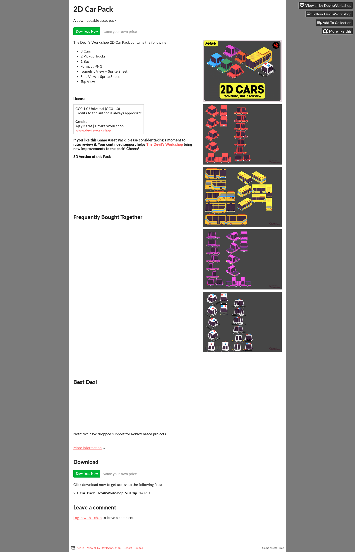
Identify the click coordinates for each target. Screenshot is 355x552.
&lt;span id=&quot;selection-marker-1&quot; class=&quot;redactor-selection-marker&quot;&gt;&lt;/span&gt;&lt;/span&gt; (135, 408)
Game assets (269, 548)
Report (128, 548)
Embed (139, 548)
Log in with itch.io (87, 517)
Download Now (87, 31)
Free (281, 548)
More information (89, 447)
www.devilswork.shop (93, 130)
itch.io (80, 548)
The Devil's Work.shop (164, 144)
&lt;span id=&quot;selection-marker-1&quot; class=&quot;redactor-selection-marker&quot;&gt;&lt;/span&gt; (135, 181)
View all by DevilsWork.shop (104, 548)
